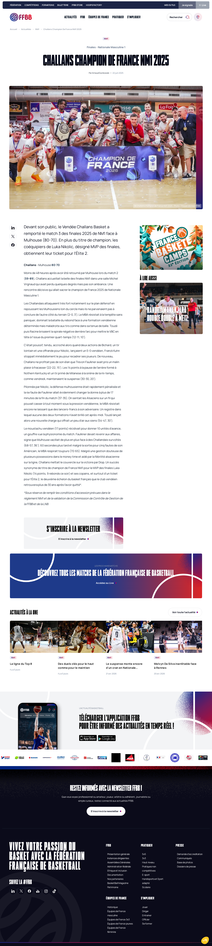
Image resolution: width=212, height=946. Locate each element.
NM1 (37, 29)
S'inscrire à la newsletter (106, 811)
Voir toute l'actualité (185, 612)
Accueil (13, 29)
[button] (171, 247)
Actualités (26, 29)
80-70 (56, 265)
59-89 (29, 278)
